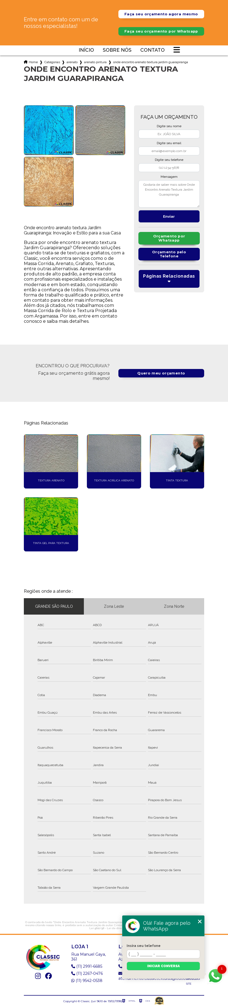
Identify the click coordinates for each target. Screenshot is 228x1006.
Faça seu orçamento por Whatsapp (161, 31)
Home (33, 62)
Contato (152, 50)
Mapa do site (193, 981)
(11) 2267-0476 (87, 973)
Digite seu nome (169, 126)
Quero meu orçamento (161, 373)
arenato (72, 62)
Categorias (52, 62)
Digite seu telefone (169, 160)
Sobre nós (117, 50)
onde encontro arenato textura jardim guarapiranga (150, 62)
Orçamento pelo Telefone (169, 254)
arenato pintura (95, 62)
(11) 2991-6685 (86, 966)
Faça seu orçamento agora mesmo (161, 14)
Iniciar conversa (163, 966)
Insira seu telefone (144, 946)
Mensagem (169, 177)
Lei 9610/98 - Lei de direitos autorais (113, 928)
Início (86, 50)
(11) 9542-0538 (86, 980)
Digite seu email (169, 143)
